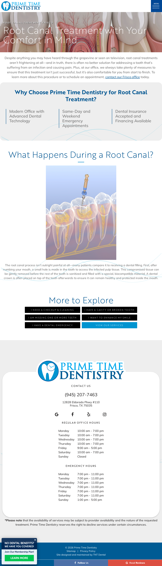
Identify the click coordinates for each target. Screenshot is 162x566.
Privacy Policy (87, 551)
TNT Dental (99, 554)
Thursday (64, 443)
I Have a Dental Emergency (52, 325)
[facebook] (72, 414)
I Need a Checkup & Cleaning (52, 309)
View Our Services (109, 325)
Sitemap (71, 551)
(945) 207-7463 (81, 394)
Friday (62, 448)
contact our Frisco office (122, 77)
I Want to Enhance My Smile (109, 317)
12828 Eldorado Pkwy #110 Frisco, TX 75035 (81, 404)
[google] (56, 414)
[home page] (21, 6)
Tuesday (64, 435)
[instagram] (104, 414)
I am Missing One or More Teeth (52, 317)
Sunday (63, 456)
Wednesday (66, 439)
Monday (63, 431)
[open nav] (156, 6)
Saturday (64, 452)
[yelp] (88, 414)
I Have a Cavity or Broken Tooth (109, 309)
